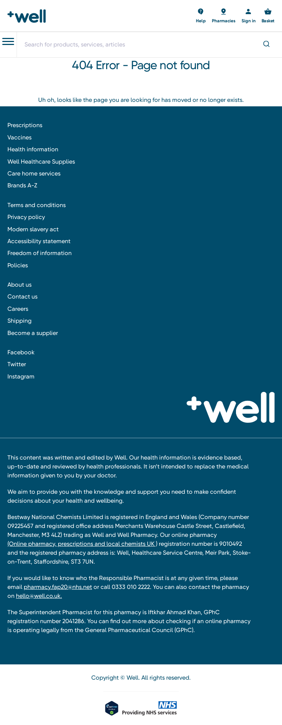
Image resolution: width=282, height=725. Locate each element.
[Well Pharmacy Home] (28, 16)
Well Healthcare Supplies (41, 161)
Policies (17, 265)
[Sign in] (249, 16)
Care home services (33, 173)
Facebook (21, 352)
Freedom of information (39, 253)
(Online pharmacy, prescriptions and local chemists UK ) (82, 543)
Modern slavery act (33, 229)
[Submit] (266, 44)
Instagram (21, 376)
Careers (17, 308)
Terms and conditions (36, 205)
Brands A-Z (22, 185)
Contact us (22, 296)
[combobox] (149, 44)
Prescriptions (24, 125)
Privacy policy (26, 216)
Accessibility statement (38, 241)
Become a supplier (32, 332)
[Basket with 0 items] (201, 16)
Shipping (19, 320)
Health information (32, 149)
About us (19, 284)
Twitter (16, 364)
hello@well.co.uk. (39, 595)
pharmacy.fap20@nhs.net (58, 586)
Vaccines (19, 137)
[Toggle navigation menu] (8, 41)
